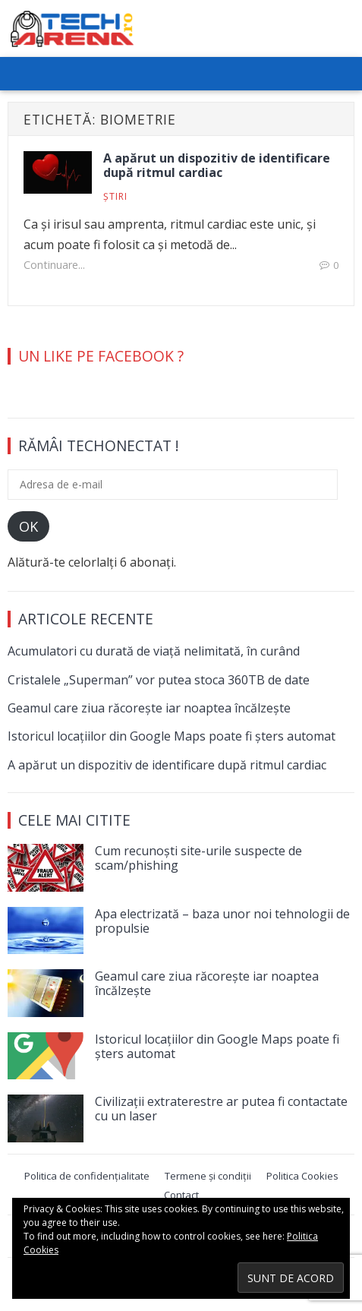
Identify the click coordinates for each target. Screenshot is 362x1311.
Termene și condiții (208, 1176)
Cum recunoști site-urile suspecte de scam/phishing (198, 857)
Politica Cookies (302, 1176)
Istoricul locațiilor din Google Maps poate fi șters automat (171, 736)
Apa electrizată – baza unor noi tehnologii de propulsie (222, 921)
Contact (181, 1195)
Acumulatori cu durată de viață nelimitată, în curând (154, 651)
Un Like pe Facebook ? (101, 356)
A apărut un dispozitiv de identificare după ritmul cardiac (216, 165)
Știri (115, 196)
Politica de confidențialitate (87, 1176)
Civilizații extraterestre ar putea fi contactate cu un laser (221, 1108)
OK (28, 526)
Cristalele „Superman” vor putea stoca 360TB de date (159, 679)
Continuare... (54, 264)
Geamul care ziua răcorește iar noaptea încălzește (149, 708)
